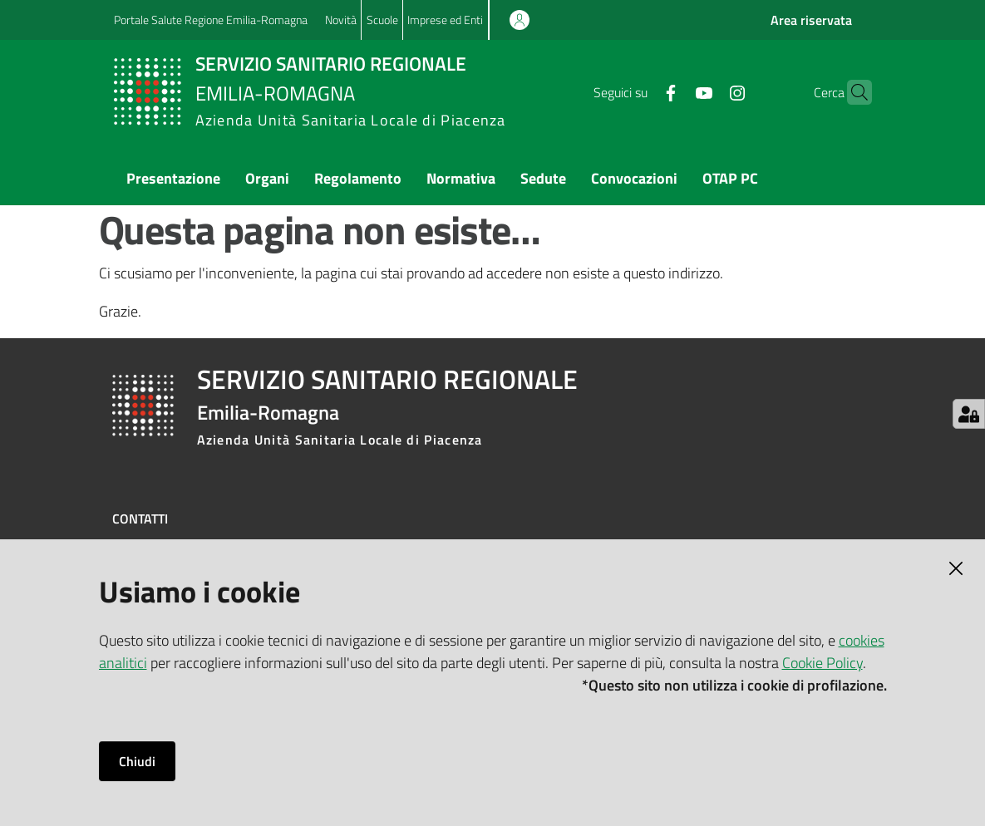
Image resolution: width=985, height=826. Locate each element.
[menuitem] (173, 180)
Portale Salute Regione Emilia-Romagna (211, 19)
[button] (852, 92)
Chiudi (137, 761)
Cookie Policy (822, 662)
